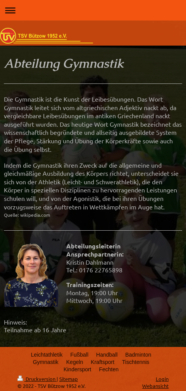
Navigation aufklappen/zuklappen (93, 10)
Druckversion (37, 379)
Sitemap (68, 379)
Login (162, 379)
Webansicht (155, 385)
